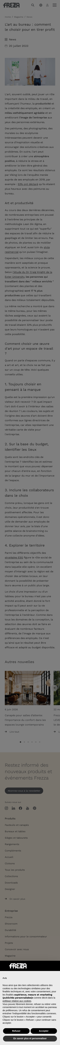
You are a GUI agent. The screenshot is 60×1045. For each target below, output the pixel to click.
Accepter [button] (43, 1031)
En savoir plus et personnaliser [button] (30, 1038)
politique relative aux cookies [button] (17, 1001)
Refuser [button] (16, 1031)
